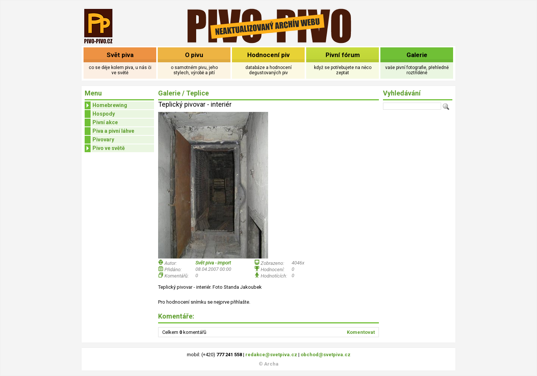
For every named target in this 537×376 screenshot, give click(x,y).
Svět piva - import (213, 263)
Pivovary (103, 139)
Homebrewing (106, 105)
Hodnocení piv (268, 55)
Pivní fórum (343, 55)
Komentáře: (176, 316)
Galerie (416, 55)
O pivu (194, 55)
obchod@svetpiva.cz (326, 354)
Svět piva (120, 55)
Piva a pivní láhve (113, 131)
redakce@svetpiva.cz (271, 354)
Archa (271, 364)
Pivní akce (105, 122)
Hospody (103, 114)
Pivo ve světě (105, 148)
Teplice (197, 93)
